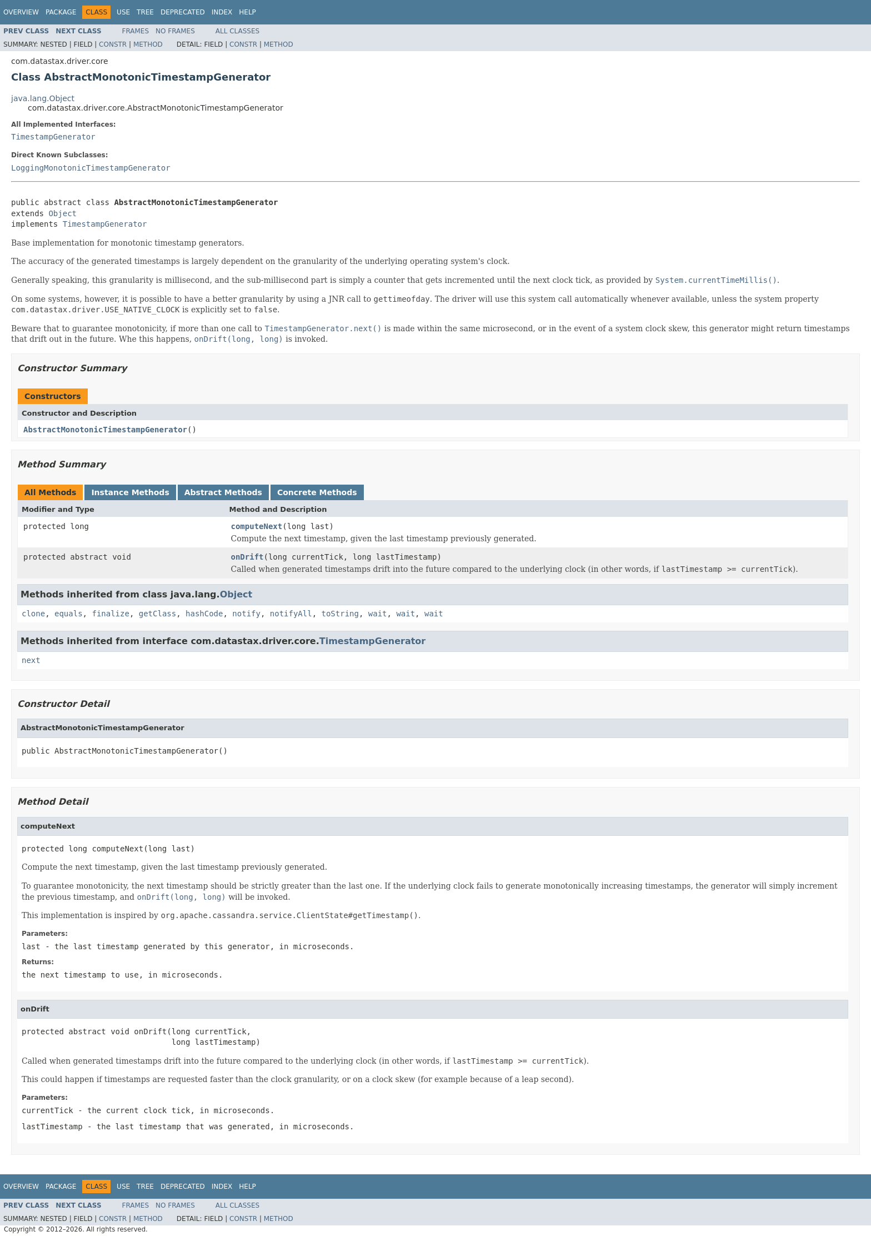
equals (68, 613)
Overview (21, 12)
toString (340, 613)
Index (222, 12)
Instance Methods (130, 492)
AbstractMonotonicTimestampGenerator (105, 429)
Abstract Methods (223, 492)
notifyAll (291, 613)
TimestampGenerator (53, 136)
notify (246, 613)
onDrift (247, 556)
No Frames (175, 31)
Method (148, 44)
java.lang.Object (42, 98)
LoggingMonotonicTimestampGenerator (91, 167)
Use (123, 12)
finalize (110, 613)
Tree (145, 12)
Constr (113, 44)
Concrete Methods (317, 492)
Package (61, 12)
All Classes (237, 31)
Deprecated (183, 12)
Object (62, 213)
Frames (135, 31)
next (31, 660)
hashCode (204, 613)
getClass (157, 613)
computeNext (257, 526)
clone (33, 613)
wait (377, 613)
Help (247, 12)
